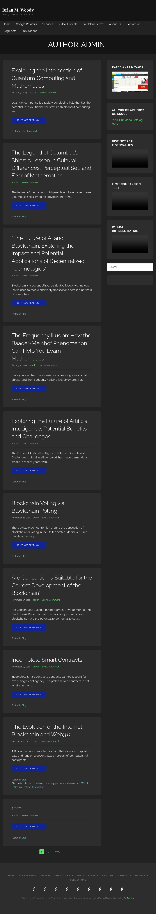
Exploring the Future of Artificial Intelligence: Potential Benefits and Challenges (50, 428)
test (16, 808)
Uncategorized (29, 131)
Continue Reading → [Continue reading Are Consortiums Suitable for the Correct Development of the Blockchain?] (29, 627)
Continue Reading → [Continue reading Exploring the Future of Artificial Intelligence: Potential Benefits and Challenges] (29, 471)
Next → (59, 851)
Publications (29, 31)
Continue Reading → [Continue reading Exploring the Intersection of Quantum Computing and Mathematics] (29, 120)
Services (47, 24)
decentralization (67, 783)
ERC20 (15, 787)
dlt (87, 783)
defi (78, 783)
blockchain (37, 783)
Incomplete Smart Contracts (47, 660)
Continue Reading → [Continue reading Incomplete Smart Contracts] (29, 694)
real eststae (25, 787)
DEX (83, 783)
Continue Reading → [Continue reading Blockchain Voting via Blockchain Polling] (29, 545)
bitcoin (27, 783)
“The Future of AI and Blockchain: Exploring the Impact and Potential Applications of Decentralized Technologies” (48, 253)
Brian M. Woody (18, 10)
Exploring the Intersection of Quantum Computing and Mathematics (47, 78)
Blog (24, 216)
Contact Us (133, 24)
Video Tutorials (68, 24)
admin (32, 92)
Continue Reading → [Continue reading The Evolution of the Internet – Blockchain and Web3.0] (29, 769)
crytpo (54, 783)
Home (7, 24)
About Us (115, 24)
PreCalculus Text (93, 24)
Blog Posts (9, 31)
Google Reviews (26, 24)
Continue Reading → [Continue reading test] (29, 827)
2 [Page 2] (48, 851)
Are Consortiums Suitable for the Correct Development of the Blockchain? (52, 585)
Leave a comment (48, 92)
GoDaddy (129, 898)
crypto (47, 783)
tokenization (38, 787)
